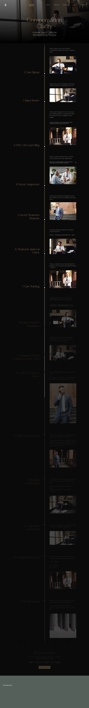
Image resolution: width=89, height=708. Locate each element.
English (31, 4)
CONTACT (83, 5)
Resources (66, 5)
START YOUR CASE (44, 667)
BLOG (75, 5)
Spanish (31, 5)
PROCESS (56, 5)
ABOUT (48, 5)
